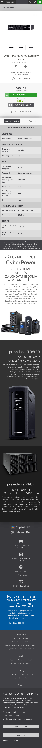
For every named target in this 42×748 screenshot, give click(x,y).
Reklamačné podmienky (21, 642)
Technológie (17, 678)
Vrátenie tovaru (31, 645)
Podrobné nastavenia (11, 740)
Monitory (29, 663)
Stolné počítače (29, 660)
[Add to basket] (21, 95)
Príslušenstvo (30, 121)
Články (21, 671)
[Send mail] (21, 66)
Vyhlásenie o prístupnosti (17, 649)
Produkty (21, 656)
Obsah (21, 685)
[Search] (30, 2)
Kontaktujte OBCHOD (16, 623)
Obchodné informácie (17, 674)
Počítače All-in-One (17, 663)
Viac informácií (12, 121)
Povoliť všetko (21, 726)
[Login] (35, 2)
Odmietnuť (21, 735)
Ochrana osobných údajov (14, 645)
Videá (27, 678)
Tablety (19, 660)
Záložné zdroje (8, 7)
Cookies (31, 649)
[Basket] (39, 2)
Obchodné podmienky (21, 638)
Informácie (21, 634)
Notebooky (11, 660)
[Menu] (2, 2)
